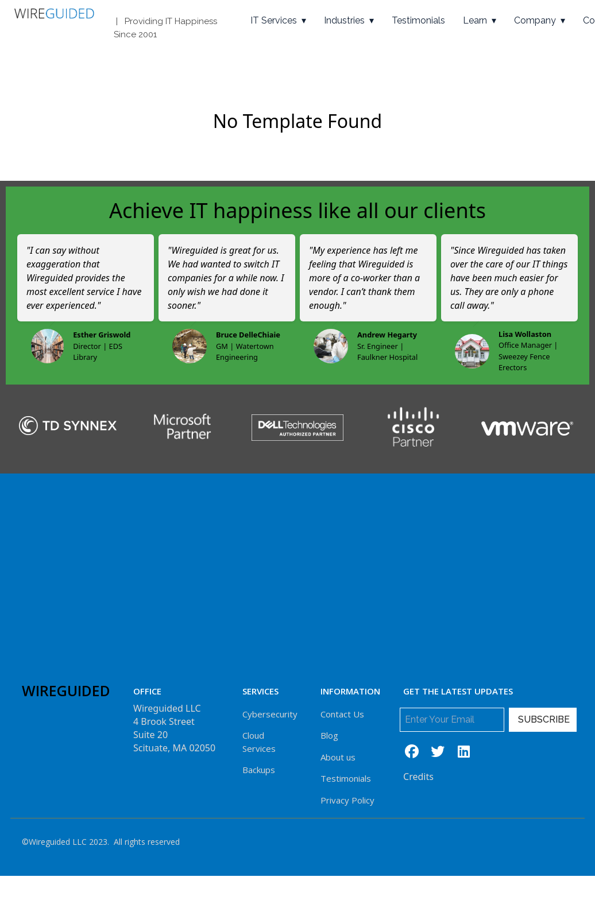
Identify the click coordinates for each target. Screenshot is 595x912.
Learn (475, 20)
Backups (258, 769)
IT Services (273, 20)
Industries (344, 20)
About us (338, 757)
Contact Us (342, 714)
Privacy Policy (347, 800)
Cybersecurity (270, 714)
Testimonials (418, 20)
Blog (329, 735)
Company (535, 20)
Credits (418, 776)
